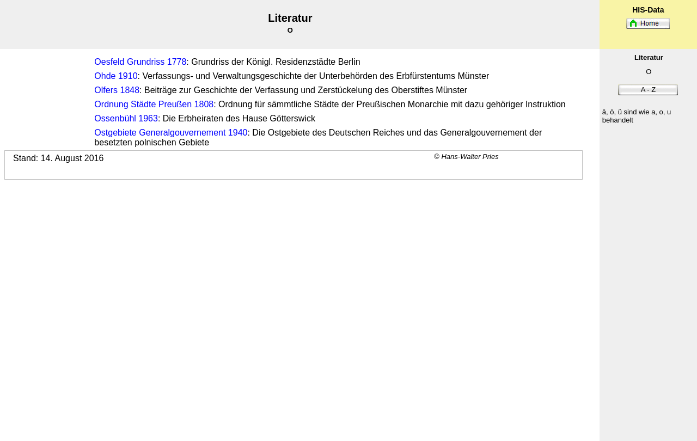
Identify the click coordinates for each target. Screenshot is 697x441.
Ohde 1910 (115, 76)
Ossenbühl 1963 (126, 118)
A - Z (648, 89)
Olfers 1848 (116, 90)
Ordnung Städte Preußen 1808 (153, 104)
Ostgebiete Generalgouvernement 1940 (170, 132)
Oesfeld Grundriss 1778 (140, 61)
